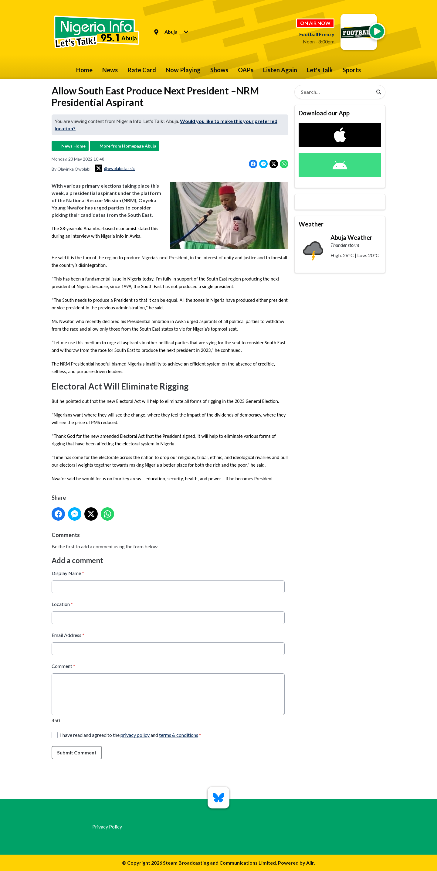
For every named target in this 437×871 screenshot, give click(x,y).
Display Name (68, 573)
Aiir (310, 863)
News (110, 69)
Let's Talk (320, 69)
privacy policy (135, 735)
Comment (63, 666)
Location (62, 604)
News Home (73, 145)
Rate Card (141, 69)
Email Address (68, 635)
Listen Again (280, 69)
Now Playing (183, 69)
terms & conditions (178, 735)
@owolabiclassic (115, 168)
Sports (352, 69)
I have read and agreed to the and (130, 735)
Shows (219, 69)
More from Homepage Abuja (128, 145)
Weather (311, 224)
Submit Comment (77, 752)
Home (84, 69)
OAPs (245, 69)
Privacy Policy (107, 826)
